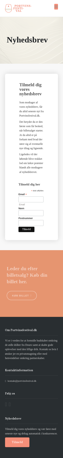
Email (22, 194)
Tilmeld (17, 442)
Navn (21, 208)
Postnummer (25, 218)
